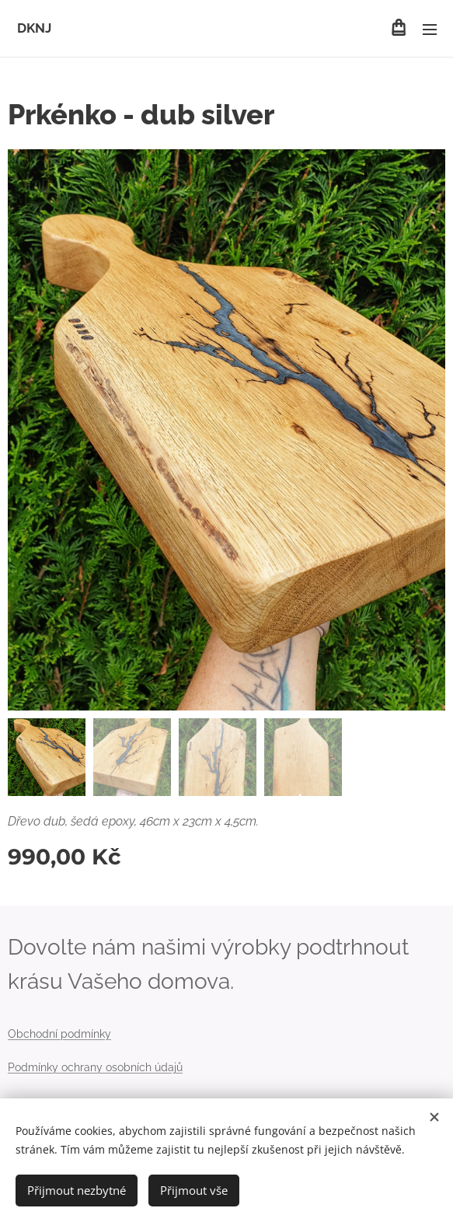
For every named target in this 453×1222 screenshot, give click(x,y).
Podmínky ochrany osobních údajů (95, 1067)
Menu (430, 29)
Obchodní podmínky (59, 1034)
